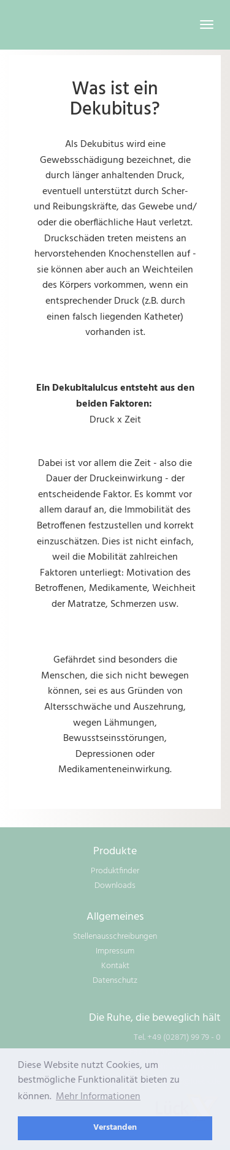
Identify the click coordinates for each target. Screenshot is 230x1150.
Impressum (115, 951)
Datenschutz (115, 981)
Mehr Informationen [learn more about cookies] (98, 1097)
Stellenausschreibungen (115, 937)
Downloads (115, 886)
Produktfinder (115, 871)
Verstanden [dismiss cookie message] (115, 1128)
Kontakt (115, 966)
